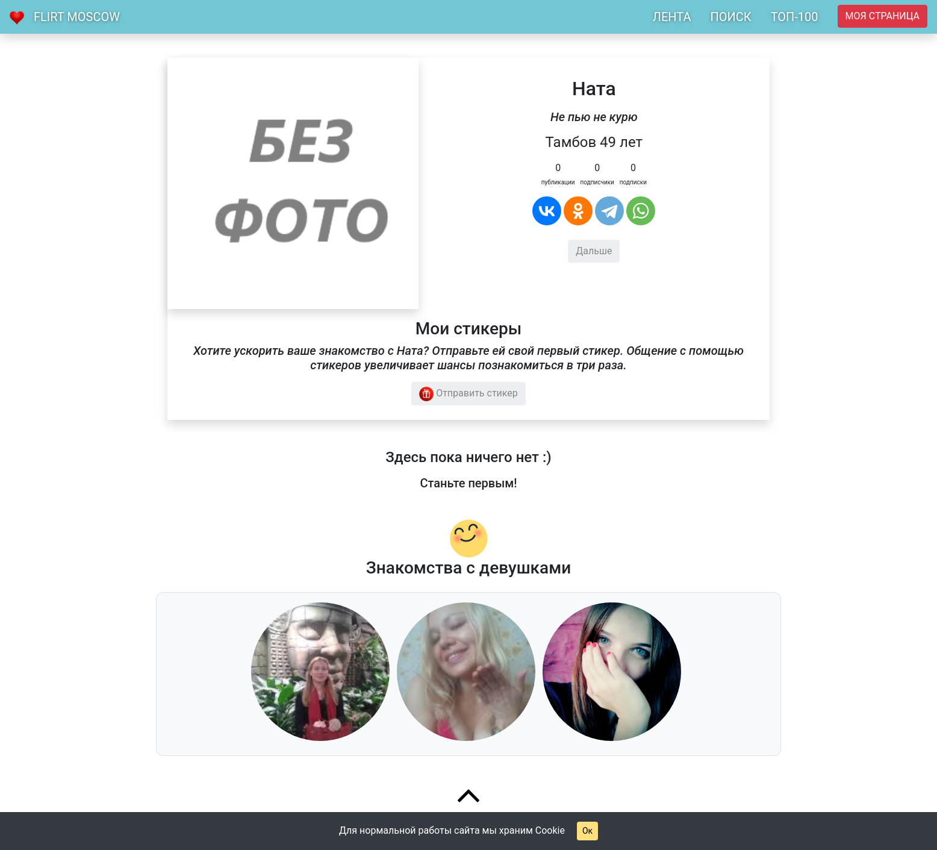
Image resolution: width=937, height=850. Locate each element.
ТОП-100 (794, 17)
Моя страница (882, 16)
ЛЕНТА (672, 17)
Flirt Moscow (77, 17)
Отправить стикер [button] (468, 394)
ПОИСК (730, 17)
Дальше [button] (594, 251)
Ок (587, 831)
